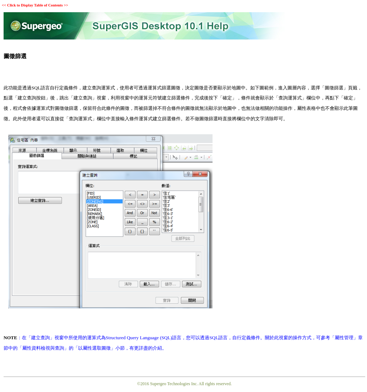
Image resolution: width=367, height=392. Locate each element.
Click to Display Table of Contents (35, 5)
